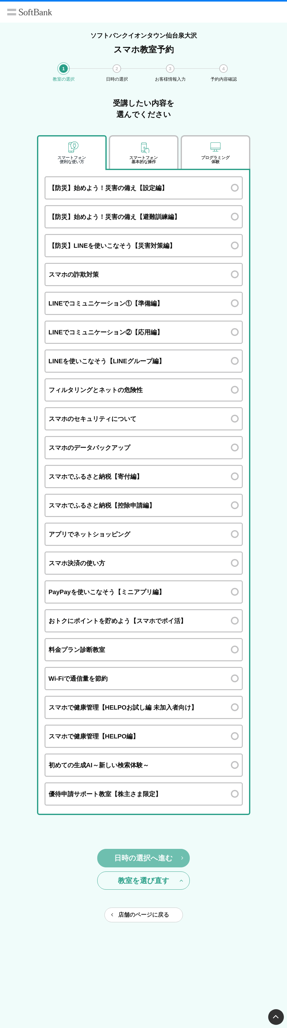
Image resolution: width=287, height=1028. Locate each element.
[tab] (72, 152)
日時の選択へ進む (148, 858)
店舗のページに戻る (140, 915)
